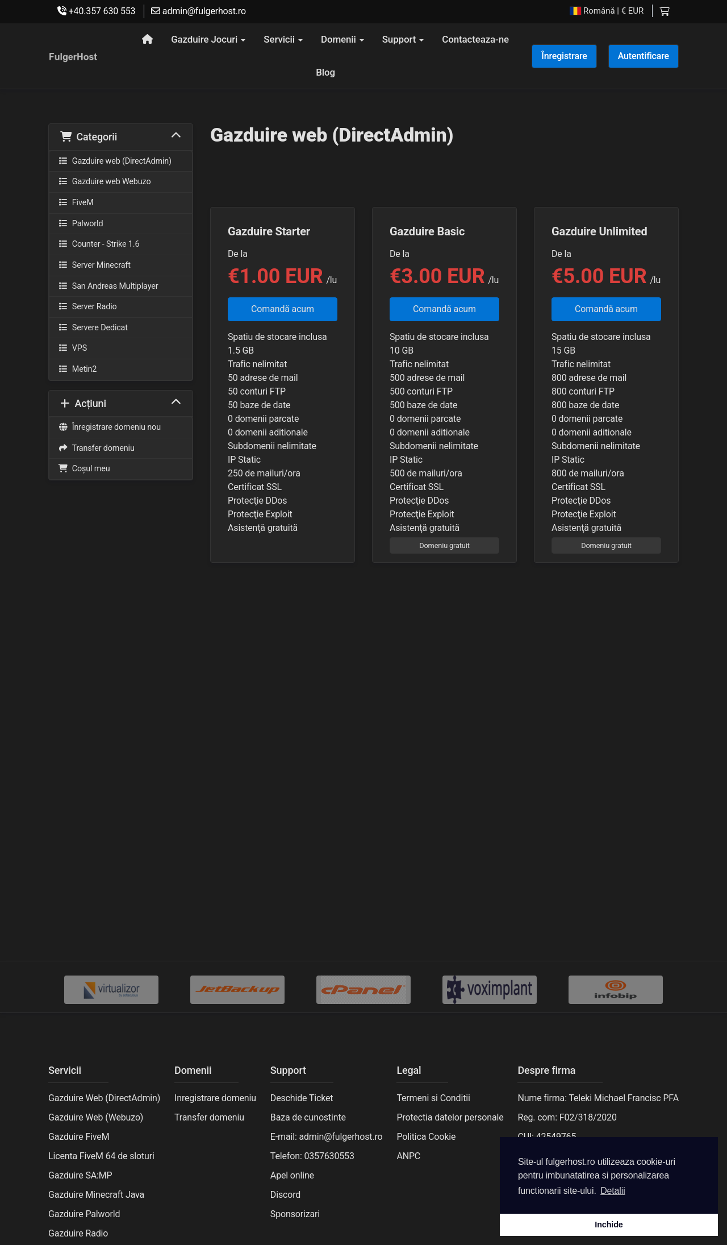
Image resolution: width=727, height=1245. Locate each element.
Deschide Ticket (301, 1098)
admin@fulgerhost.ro (198, 11)
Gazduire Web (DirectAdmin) (104, 1098)
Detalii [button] (612, 1191)
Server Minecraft (94, 265)
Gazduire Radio (78, 1233)
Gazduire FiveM (78, 1136)
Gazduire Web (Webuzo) (95, 1117)
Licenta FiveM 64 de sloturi (101, 1156)
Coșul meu (84, 469)
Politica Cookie (426, 1136)
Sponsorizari (295, 1214)
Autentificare (643, 56)
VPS (72, 348)
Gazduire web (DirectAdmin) (115, 161)
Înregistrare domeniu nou (109, 427)
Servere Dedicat (93, 328)
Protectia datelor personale (449, 1117)
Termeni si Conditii (433, 1098)
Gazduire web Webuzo (104, 181)
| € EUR (607, 11)
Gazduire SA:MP (80, 1175)
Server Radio (87, 307)
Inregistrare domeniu (215, 1098)
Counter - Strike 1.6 (98, 244)
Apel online (292, 1175)
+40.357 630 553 (96, 11)
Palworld (80, 224)
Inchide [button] (608, 1224)
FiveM (76, 203)
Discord (285, 1194)
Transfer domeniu (96, 448)
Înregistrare (564, 56)
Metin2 (77, 369)
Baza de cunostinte (308, 1117)
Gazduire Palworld (84, 1214)
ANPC (408, 1156)
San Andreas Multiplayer (108, 286)
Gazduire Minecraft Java (96, 1194)
